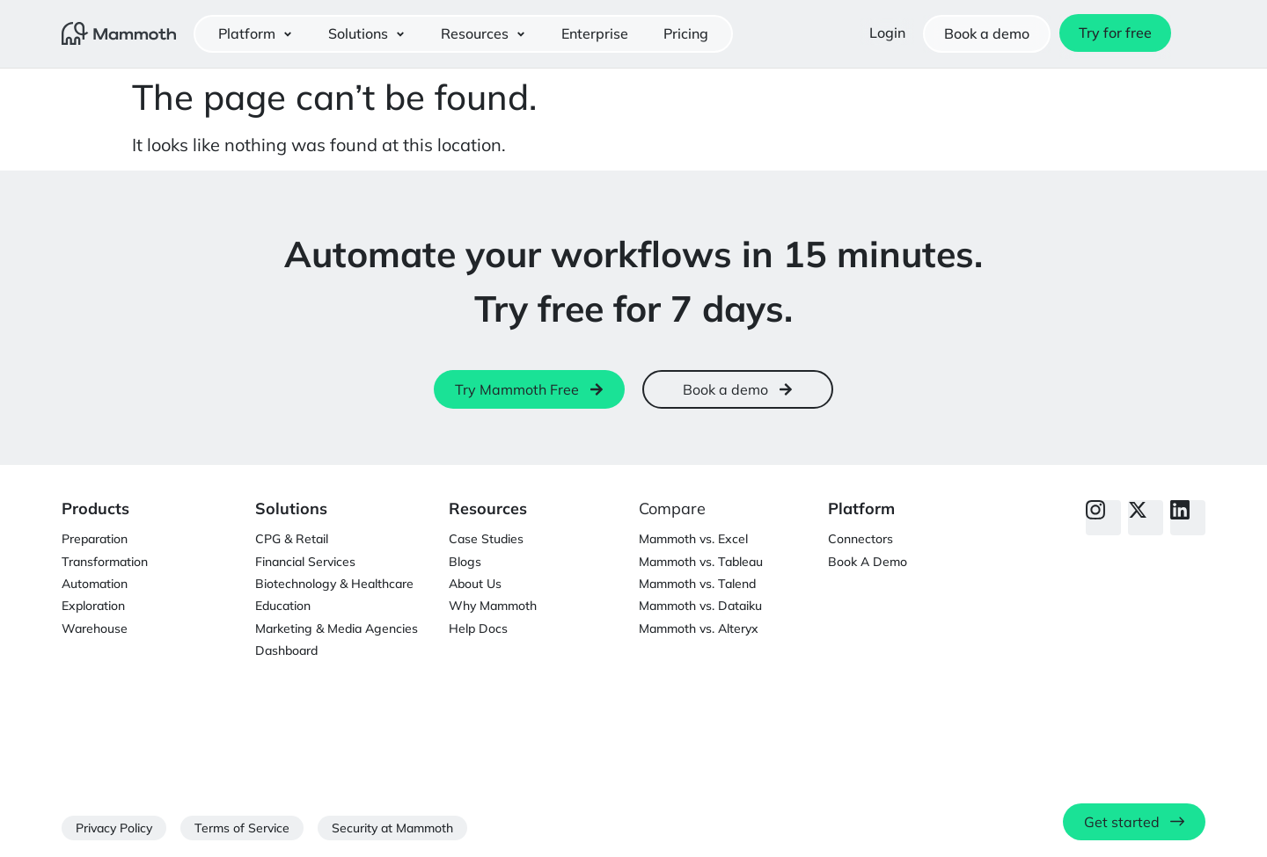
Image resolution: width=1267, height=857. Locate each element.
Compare (672, 508)
